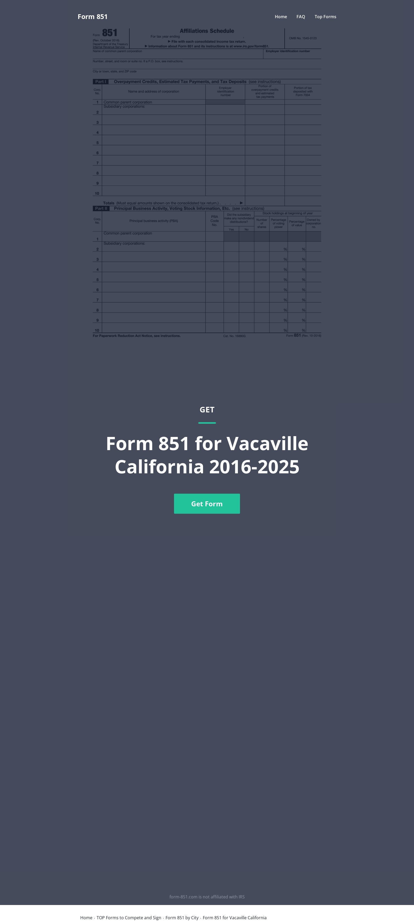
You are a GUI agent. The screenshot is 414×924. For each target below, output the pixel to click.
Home (281, 17)
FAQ (301, 17)
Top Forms (325, 17)
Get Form (207, 503)
